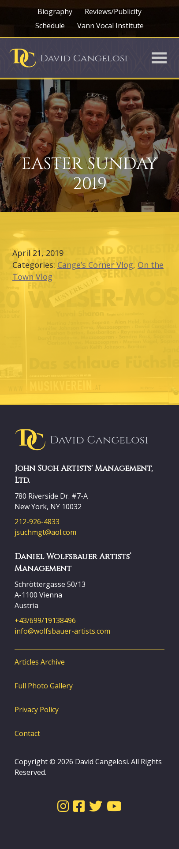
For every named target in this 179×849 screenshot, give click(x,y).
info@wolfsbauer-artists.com (62, 631)
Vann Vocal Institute (110, 25)
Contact (27, 733)
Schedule (50, 25)
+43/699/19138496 (45, 620)
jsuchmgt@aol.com (45, 532)
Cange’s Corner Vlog (95, 264)
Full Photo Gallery (44, 686)
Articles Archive (40, 662)
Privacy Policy (37, 709)
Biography (54, 11)
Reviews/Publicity (113, 11)
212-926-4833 (37, 521)
